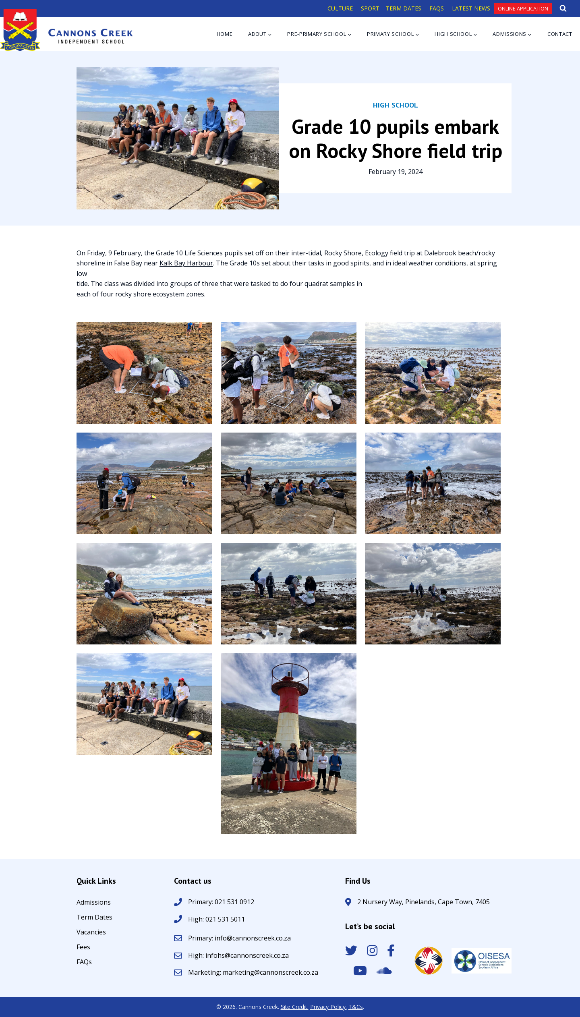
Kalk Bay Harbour (186, 263)
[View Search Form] (563, 8)
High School (395, 105)
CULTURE (340, 8)
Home (225, 33)
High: (196, 919)
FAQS (436, 8)
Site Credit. (295, 1007)
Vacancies (91, 932)
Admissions (94, 903)
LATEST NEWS (471, 8)
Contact (559, 33)
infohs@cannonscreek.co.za (247, 955)
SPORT (370, 8)
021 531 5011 (224, 919)
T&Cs (355, 1007)
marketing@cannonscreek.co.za (270, 972)
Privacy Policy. (328, 1007)
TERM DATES (403, 8)
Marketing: (205, 972)
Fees (83, 947)
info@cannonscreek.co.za (253, 938)
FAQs (84, 962)
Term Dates (94, 918)
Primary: (201, 938)
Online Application (523, 8)
